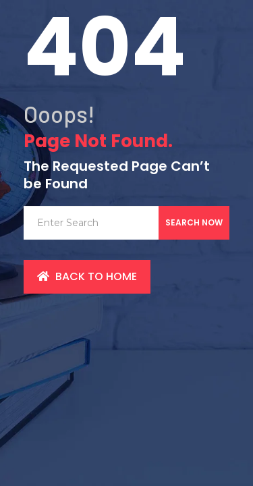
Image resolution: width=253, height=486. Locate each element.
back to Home (87, 276)
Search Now (194, 222)
